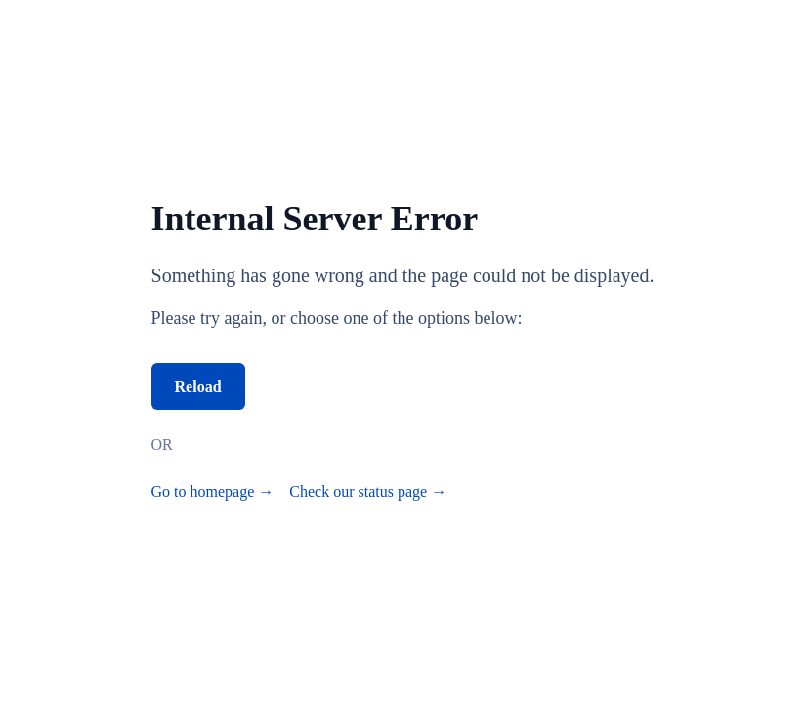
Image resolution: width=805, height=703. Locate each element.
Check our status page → (367, 491)
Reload (198, 386)
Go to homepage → (213, 491)
